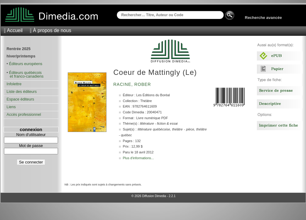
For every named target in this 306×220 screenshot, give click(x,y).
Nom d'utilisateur (30, 134)
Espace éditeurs (20, 99)
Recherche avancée (263, 17)
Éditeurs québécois (25, 73)
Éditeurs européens (25, 64)
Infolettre (14, 84)
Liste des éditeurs (22, 92)
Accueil (15, 30)
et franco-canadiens (25, 76)
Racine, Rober (133, 84)
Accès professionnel (24, 114)
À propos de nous (52, 30)
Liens (11, 107)
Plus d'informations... (138, 158)
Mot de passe (31, 145)
